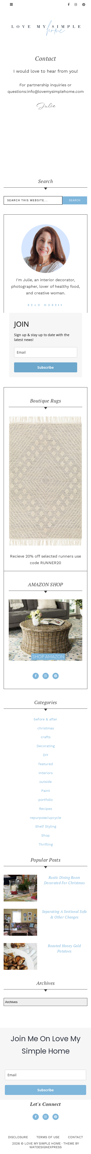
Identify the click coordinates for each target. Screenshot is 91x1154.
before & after (45, 719)
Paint (45, 791)
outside (45, 782)
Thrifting (46, 844)
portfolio (45, 800)
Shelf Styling (45, 826)
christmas (45, 728)
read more (46, 305)
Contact (75, 1137)
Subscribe (45, 367)
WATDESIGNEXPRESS (45, 1147)
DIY (45, 755)
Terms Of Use (47, 1137)
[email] (45, 352)
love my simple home (43, 1143)
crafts (45, 737)
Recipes (45, 809)
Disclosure (18, 1137)
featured (45, 764)
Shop (45, 835)
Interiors (46, 773)
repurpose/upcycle (45, 818)
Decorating (46, 746)
